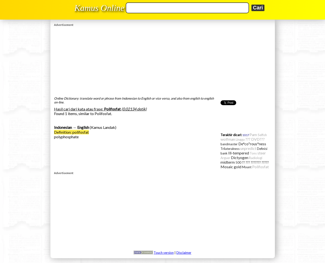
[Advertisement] (162, 60)
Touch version (164, 253)
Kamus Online (99, 8)
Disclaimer (183, 253)
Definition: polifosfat (71, 132)
